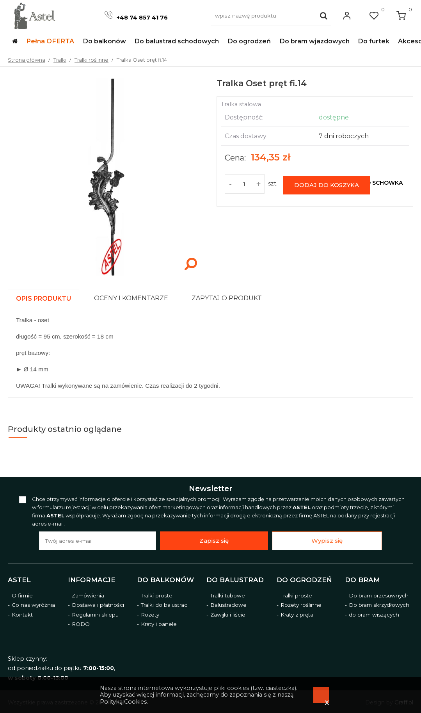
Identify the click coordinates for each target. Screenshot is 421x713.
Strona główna (26, 60)
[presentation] (43, 298)
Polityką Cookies (123, 701)
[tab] (47, 296)
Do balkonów (165, 580)
